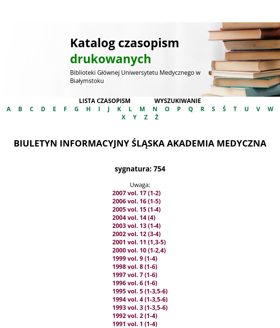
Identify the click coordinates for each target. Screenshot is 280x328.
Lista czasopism (105, 101)
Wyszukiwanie (177, 101)
